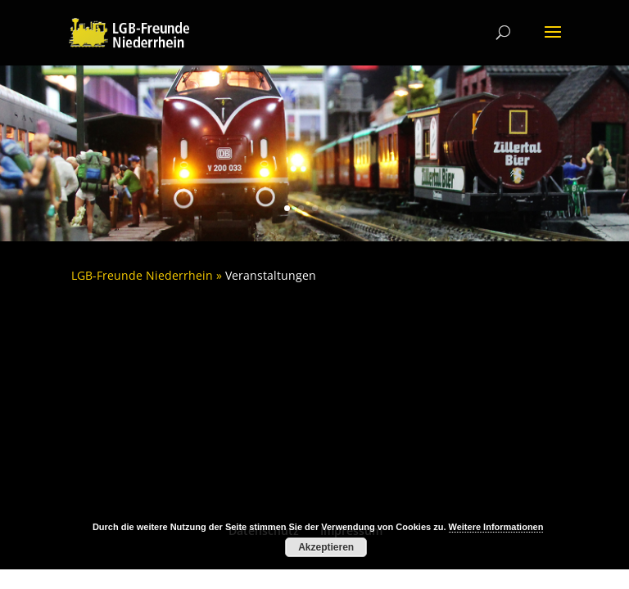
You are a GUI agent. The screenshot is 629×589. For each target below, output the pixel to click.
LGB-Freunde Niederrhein (142, 275)
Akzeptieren (326, 547)
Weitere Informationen (496, 527)
